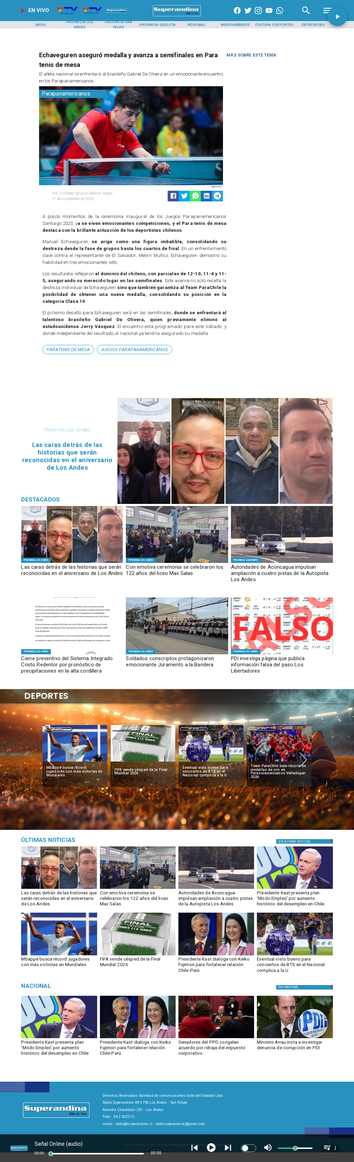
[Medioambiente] (235, 24)
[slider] (50, 1153)
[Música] (70, 840)
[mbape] (75, 761)
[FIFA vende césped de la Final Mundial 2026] (142, 771)
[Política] (305, 841)
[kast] (295, 888)
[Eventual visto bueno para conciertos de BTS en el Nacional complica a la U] (211, 771)
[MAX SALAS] (177, 562)
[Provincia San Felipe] (118, 24)
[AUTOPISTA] (282, 562)
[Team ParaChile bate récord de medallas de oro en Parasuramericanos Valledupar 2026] (279, 771)
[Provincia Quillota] (157, 24)
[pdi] (295, 1037)
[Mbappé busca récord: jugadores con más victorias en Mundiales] (74, 771)
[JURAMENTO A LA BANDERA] (177, 654)
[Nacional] (70, 986)
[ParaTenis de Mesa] (68, 349)
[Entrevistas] (313, 24)
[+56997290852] (279, 16)
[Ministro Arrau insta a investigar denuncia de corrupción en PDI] (295, 1049)
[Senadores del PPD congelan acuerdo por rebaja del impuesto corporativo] (216, 1049)
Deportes (57, 729)
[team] (279, 761)
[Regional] (196, 24)
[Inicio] (40, 24)
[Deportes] (58, 728)
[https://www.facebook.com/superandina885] (237, 16)
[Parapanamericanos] (74, 94)
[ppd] (216, 1037)
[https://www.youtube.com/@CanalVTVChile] (269, 16)
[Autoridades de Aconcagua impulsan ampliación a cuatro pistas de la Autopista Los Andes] (282, 574)
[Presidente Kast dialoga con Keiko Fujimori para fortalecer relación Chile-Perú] (216, 966)
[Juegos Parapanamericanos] (134, 349)
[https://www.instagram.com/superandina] (258, 16)
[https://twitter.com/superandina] (247, 16)
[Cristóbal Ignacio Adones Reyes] (89, 193)
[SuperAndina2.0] (177, 16)
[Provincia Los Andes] (79, 24)
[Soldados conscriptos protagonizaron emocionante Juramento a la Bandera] (177, 665)
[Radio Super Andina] (306, 16)
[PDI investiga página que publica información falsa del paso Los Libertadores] (282, 665)
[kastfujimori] (138, 1037)
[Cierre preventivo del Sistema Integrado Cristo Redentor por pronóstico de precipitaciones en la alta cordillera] (72, 665)
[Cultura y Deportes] (274, 24)
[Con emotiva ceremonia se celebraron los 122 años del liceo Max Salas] (177, 574)
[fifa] (143, 761)
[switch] (248, 1148)
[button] (68, 349)
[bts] (211, 761)
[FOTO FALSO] (282, 654)
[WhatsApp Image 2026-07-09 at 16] (72, 654)
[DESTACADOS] (72, 562)
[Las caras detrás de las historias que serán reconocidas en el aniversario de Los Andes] (72, 574)
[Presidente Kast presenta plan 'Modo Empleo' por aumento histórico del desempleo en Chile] (295, 900)
